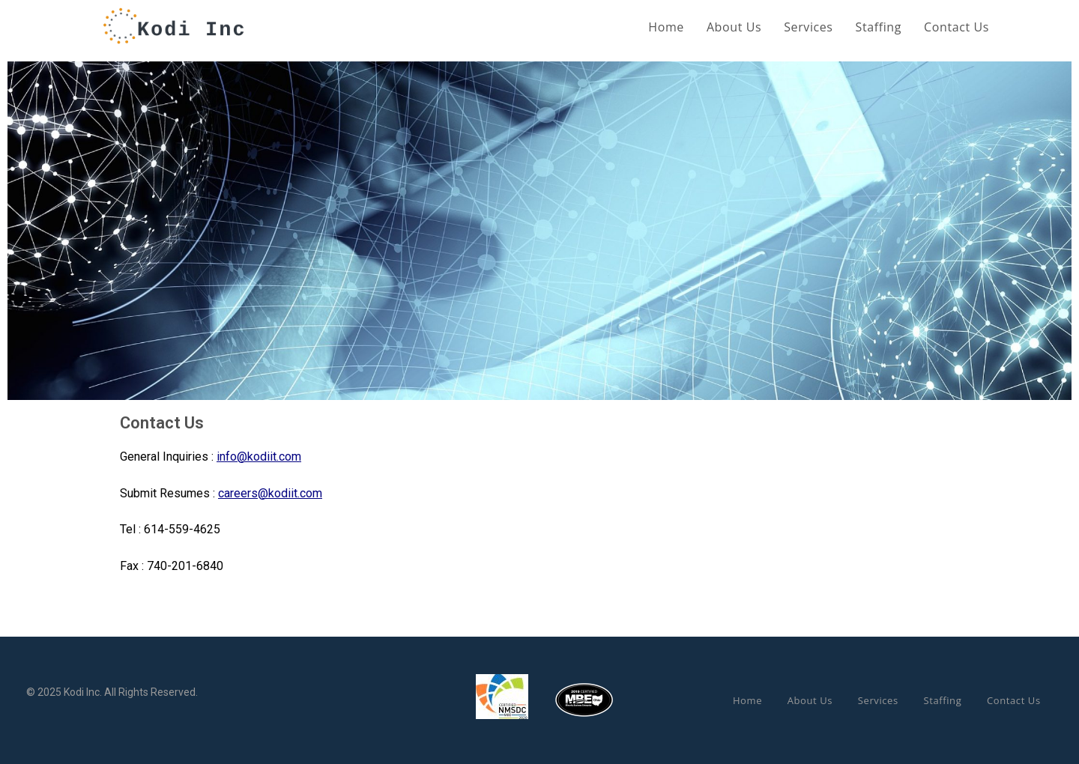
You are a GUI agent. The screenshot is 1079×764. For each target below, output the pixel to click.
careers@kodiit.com (270, 493)
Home (747, 700)
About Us (810, 700)
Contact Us (1014, 700)
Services (878, 700)
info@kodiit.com (259, 456)
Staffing (942, 700)
